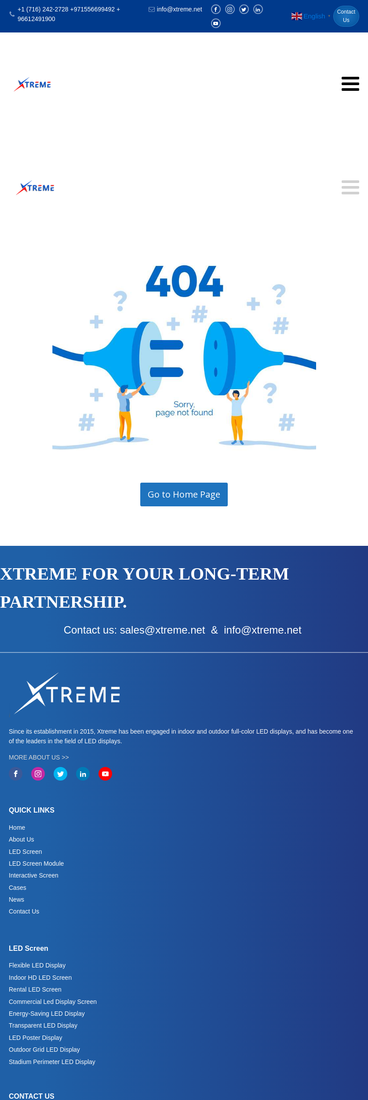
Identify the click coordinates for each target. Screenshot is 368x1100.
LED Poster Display (35, 1037)
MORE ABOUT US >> (39, 757)
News (16, 899)
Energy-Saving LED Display (47, 1013)
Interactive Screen (33, 875)
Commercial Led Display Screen (53, 1001)
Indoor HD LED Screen (40, 977)
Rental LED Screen (35, 989)
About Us (21, 839)
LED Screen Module (36, 863)
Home (17, 827)
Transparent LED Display (43, 1025)
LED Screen (25, 851)
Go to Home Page (184, 494)
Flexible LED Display (37, 965)
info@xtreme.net (179, 9)
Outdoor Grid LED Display (44, 1049)
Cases (17, 887)
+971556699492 (92, 9)
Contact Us (346, 16)
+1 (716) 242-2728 (43, 9)
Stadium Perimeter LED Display (52, 1061)
